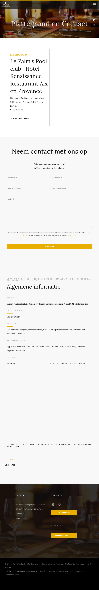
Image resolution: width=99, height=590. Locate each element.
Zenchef (8, 567)
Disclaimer (11, 571)
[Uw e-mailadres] (27, 189)
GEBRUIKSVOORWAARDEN (28, 571)
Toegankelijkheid (12, 575)
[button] (94, 4)
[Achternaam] (71, 178)
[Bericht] (49, 212)
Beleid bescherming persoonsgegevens (57, 571)
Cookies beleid (81, 571)
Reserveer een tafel (20, 118)
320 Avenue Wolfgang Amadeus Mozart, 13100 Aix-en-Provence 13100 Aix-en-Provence (28, 102)
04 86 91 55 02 (16, 110)
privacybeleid (72, 235)
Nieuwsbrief (64, 513)
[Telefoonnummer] (71, 189)
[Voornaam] (27, 178)
